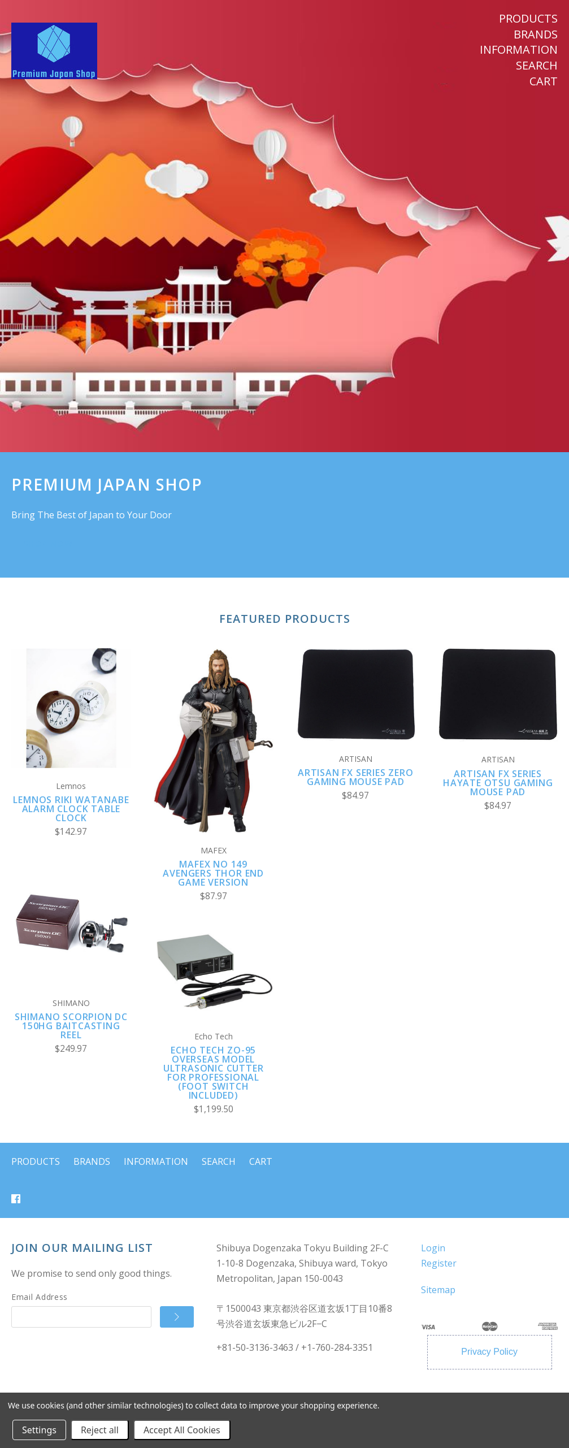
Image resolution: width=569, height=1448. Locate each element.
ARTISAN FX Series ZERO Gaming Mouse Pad (356, 777)
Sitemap (438, 1290)
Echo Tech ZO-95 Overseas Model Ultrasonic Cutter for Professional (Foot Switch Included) (213, 1073)
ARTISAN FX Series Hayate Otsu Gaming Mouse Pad (498, 783)
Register (439, 1263)
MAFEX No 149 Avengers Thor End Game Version (213, 873)
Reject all (100, 1430)
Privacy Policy (489, 1351)
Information (519, 49)
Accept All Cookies (182, 1430)
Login (433, 1248)
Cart (543, 81)
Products (528, 18)
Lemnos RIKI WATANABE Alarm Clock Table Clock (71, 809)
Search (537, 65)
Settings (39, 1430)
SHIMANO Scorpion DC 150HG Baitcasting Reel (71, 1026)
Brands (536, 34)
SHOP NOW (47, 543)
